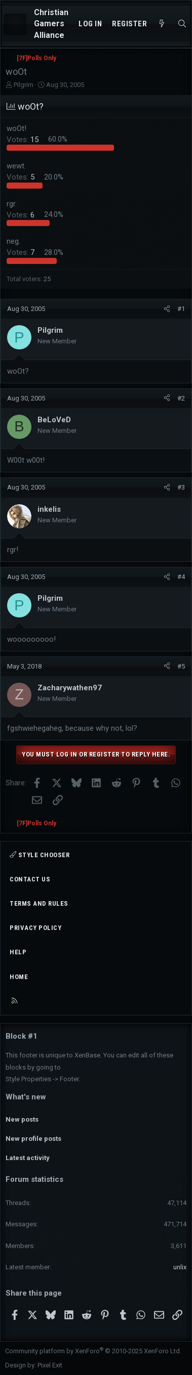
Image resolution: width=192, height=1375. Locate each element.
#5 (181, 666)
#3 (181, 487)
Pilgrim (23, 84)
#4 (181, 577)
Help (18, 952)
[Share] (167, 309)
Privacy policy (35, 928)
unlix (179, 1267)
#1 (181, 309)
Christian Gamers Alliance (51, 24)
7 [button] (21, 252)
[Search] (182, 24)
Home (19, 977)
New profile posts (33, 1138)
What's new (26, 1096)
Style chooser (39, 855)
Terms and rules (39, 903)
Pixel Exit (49, 1365)
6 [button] (21, 214)
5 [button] (21, 177)
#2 (181, 398)
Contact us (30, 879)
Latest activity (28, 1158)
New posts (22, 1119)
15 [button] (24, 139)
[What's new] (162, 24)
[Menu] (15, 24)
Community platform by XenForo (93, 1351)
